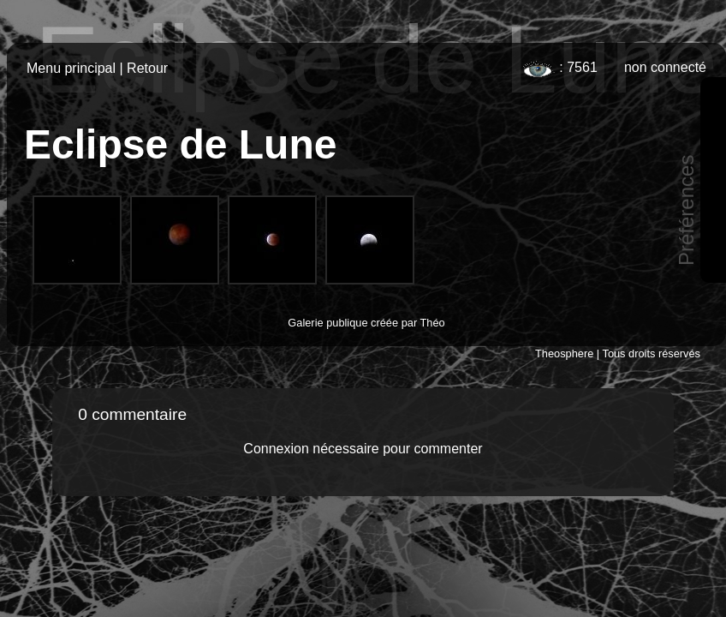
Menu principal (71, 68)
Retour (147, 68)
